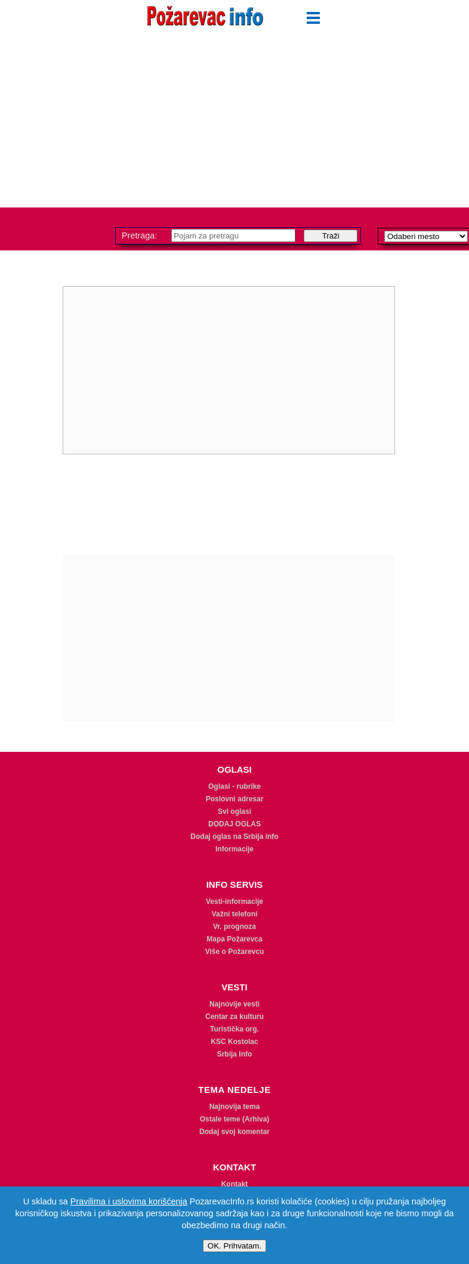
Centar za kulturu (234, 1016)
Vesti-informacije (234, 901)
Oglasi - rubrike (234, 786)
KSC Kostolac (234, 1041)
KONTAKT (234, 1167)
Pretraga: (140, 235)
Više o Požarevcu (234, 951)
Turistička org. (234, 1029)
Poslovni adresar (235, 799)
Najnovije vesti (234, 1004)
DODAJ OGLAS (234, 824)
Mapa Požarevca (234, 939)
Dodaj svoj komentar (234, 1131)
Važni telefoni (235, 914)
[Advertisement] (234, 124)
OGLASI (234, 769)
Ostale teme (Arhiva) (235, 1119)
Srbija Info (234, 1054)
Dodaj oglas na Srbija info (234, 836)
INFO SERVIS (234, 884)
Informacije (234, 849)
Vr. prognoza (234, 926)
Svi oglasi (234, 811)
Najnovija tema (234, 1106)
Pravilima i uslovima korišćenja (128, 1201)
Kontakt (234, 1184)
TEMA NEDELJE (234, 1090)
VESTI (234, 987)
